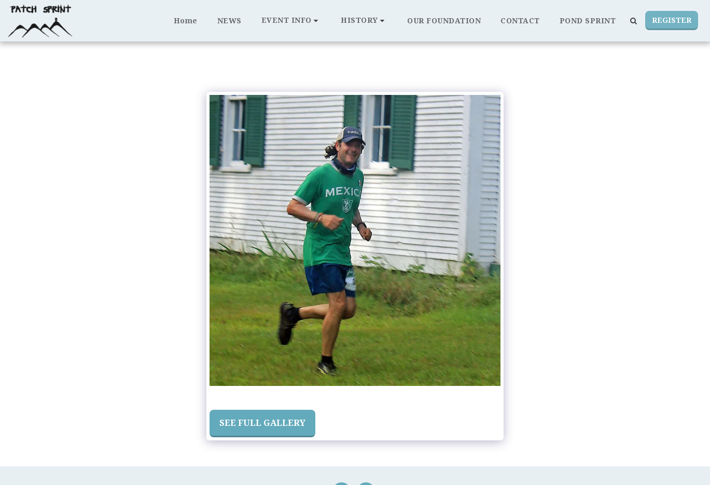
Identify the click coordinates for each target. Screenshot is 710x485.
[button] (291, 20)
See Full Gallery (262, 422)
